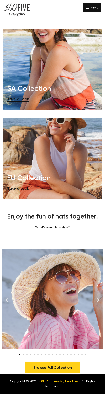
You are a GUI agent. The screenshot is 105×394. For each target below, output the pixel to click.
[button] (6, 299)
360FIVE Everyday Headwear (59, 381)
